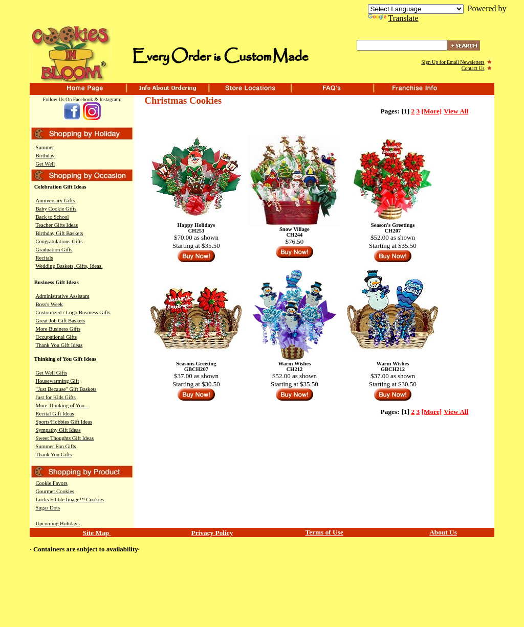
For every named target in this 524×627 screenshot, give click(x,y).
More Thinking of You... (62, 405)
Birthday (44, 155)
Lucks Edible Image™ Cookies (69, 499)
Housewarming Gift (57, 381)
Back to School (52, 217)
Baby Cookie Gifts (55, 209)
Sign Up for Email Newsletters (452, 62)
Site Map (97, 533)
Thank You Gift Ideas (58, 345)
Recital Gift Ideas (54, 413)
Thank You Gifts (53, 454)
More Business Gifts (57, 329)
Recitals (44, 258)
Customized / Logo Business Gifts (72, 312)
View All (456, 111)
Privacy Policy (212, 533)
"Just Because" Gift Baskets (65, 389)
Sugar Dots (47, 507)
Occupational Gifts (56, 337)
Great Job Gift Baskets (60, 320)
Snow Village (294, 229)
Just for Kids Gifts (55, 397)
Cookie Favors (51, 483)
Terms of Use (324, 532)
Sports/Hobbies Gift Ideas (63, 422)
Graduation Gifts (53, 249)
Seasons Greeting (196, 363)
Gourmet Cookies (54, 491)
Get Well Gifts (51, 373)
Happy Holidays (196, 225)
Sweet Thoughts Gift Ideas (64, 438)
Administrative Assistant (62, 296)
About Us (443, 532)
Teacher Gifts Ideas (56, 225)
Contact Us (473, 68)
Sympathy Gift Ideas (57, 430)
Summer (44, 147)
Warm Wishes (294, 363)
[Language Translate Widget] (416, 9)
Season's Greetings (392, 225)
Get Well (45, 164)
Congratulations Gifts (58, 241)
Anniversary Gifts (55, 200)
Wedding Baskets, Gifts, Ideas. (68, 266)
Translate (393, 18)
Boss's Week (48, 304)
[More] (432, 111)
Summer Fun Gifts (55, 446)
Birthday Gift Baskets (59, 233)
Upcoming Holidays (57, 523)
